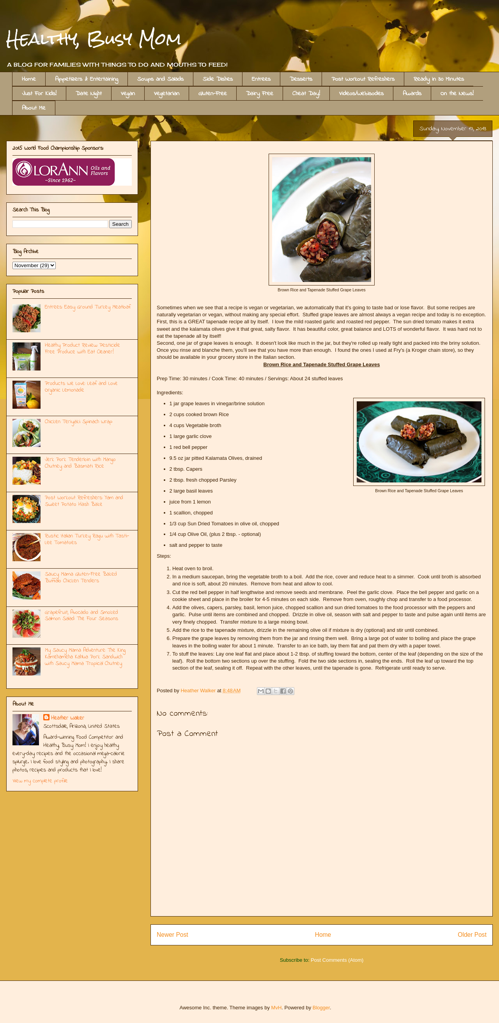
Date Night (89, 93)
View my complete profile (40, 781)
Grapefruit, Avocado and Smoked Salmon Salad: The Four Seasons (81, 615)
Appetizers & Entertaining (86, 79)
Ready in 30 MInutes (439, 79)
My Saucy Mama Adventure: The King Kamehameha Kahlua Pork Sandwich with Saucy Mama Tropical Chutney (85, 657)
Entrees (261, 79)
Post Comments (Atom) (337, 960)
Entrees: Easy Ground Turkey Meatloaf (88, 307)
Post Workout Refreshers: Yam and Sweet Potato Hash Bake (84, 501)
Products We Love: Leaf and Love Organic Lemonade (81, 386)
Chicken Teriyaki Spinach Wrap (78, 422)
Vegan (128, 93)
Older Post (472, 934)
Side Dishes (218, 79)
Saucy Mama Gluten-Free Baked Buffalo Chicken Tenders (81, 577)
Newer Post (172, 934)
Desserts (301, 79)
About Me (34, 108)
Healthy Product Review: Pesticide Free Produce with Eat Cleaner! (82, 348)
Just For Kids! (39, 93)
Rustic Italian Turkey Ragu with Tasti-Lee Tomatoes (87, 539)
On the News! (457, 93)
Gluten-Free (212, 93)
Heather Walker (67, 718)
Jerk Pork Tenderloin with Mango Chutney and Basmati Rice (80, 463)
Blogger (321, 1008)
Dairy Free (259, 93)
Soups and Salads (160, 79)
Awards (412, 93)
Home (29, 79)
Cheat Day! (306, 93)
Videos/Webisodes (361, 93)
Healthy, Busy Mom (93, 38)
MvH (276, 1008)
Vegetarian (166, 93)
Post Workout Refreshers (363, 79)
